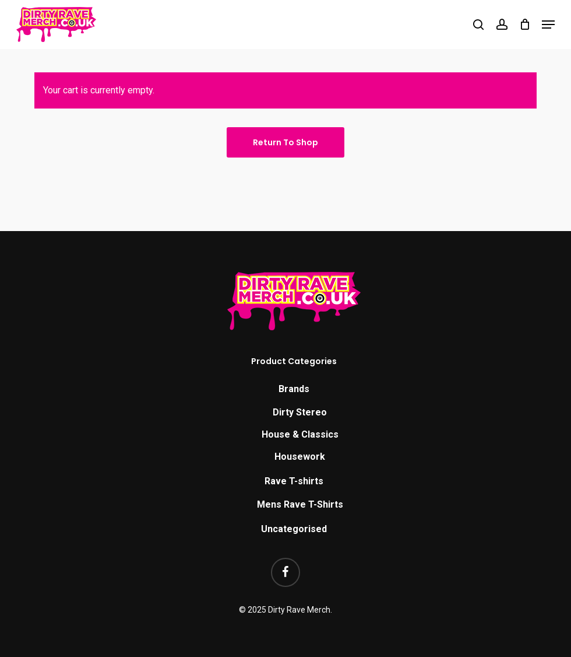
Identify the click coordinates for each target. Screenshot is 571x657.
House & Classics (300, 434)
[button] (548, 24)
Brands (294, 388)
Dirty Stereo (300, 412)
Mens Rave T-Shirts (300, 504)
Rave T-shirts (294, 481)
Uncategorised (294, 528)
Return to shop (285, 142)
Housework (299, 456)
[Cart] (524, 24)
